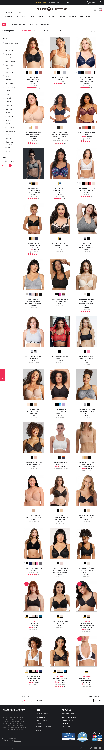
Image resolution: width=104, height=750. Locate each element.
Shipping (39, 723)
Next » (39, 700)
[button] (2, 375)
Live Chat (95, 2)
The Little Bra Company (10, 143)
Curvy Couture (10, 61)
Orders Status (41, 720)
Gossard (8, 102)
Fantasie (8, 80)
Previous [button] (77, 72)
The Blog (65, 723)
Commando (9, 50)
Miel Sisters (9, 109)
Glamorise (9, 98)
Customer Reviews (69, 717)
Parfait (8, 124)
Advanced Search (42, 714)
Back (4, 24)
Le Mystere (9, 105)
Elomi (7, 76)
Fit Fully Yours (10, 87)
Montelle (8, 113)
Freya (7, 94)
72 (100, 700)
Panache (8, 120)
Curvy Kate (9, 65)
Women (8, 12)
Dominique (9, 72)
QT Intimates (10, 127)
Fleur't (8, 91)
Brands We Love (68, 720)
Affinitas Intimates (12, 43)
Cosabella (9, 54)
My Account (40, 717)
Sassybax (9, 138)
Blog (5, 2)
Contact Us (40, 730)
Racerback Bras (44, 24)
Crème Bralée (10, 58)
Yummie (8, 151)
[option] (26, 72)
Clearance (97, 17)
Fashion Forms (10, 83)
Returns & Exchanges (44, 727)
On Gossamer (10, 116)
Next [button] (95, 72)
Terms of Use (17, 741)
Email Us (61, 748)
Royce (7, 135)
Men (20, 12)
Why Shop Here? (68, 714)
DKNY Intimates (11, 69)
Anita (7, 47)
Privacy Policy (67, 727)
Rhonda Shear (10, 131)
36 (95, 700)
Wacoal (8, 148)
